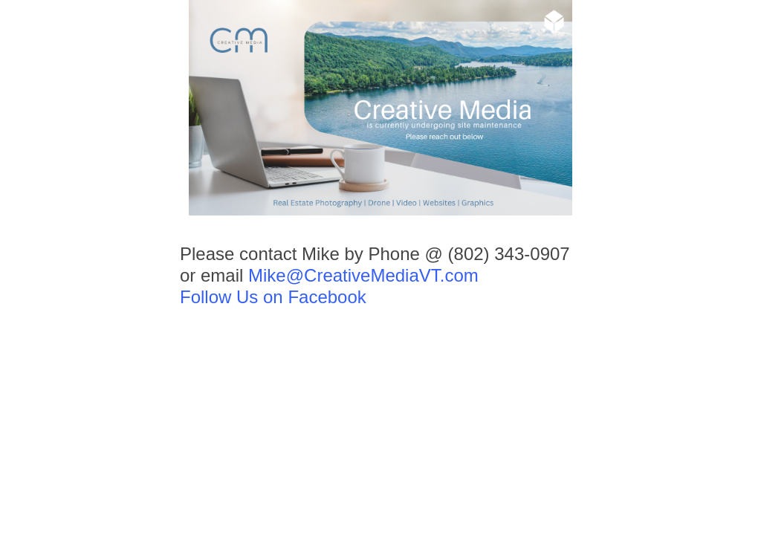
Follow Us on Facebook (273, 297)
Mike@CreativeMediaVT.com (363, 275)
